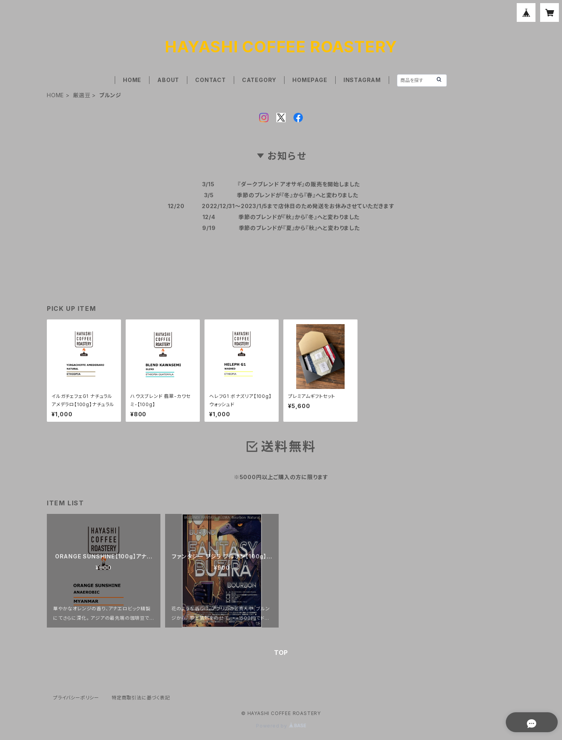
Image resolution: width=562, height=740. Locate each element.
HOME (132, 80)
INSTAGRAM (362, 80)
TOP (281, 652)
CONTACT (210, 80)
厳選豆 (81, 95)
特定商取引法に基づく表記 (141, 698)
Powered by (281, 726)
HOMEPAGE (309, 80)
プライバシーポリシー (76, 698)
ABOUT (168, 80)
